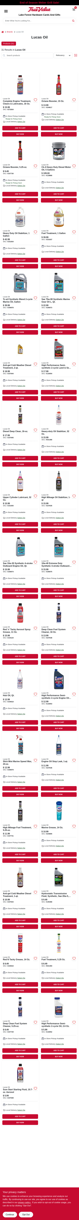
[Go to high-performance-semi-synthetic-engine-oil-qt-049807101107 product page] (59, 699)
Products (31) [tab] (8, 44)
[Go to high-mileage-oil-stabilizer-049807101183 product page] (59, 501)
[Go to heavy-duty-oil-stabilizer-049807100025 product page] (20, 236)
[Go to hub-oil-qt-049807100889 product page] (20, 699)
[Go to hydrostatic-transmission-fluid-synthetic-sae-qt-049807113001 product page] (59, 897)
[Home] (2, 32)
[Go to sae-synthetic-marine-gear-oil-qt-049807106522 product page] (59, 302)
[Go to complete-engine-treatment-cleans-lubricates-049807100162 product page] (20, 104)
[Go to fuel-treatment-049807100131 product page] (59, 236)
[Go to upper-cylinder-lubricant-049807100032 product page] (20, 501)
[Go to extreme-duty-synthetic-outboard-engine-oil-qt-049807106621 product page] (59, 567)
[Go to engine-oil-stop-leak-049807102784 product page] (59, 765)
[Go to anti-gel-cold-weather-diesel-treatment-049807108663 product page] (20, 369)
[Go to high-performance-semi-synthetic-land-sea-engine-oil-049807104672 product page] (59, 369)
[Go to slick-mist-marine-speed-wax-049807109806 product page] (20, 765)
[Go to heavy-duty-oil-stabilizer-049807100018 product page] (59, 435)
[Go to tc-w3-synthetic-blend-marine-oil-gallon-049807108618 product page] (20, 302)
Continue (10, 1214)
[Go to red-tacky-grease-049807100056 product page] (20, 962)
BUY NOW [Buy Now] (20, 134)
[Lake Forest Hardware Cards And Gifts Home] (39, 9)
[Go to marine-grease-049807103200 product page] (59, 831)
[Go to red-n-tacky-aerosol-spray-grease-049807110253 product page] (20, 633)
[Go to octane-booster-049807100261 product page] (59, 104)
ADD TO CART (20, 128)
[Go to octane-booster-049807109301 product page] (20, 170)
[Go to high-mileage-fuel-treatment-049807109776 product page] (20, 831)
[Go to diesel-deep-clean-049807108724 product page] (20, 435)
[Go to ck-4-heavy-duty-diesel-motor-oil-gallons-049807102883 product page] (59, 170)
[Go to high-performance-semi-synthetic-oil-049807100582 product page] (59, 1027)
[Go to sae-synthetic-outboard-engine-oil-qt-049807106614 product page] (20, 567)
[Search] (73, 20)
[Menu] (6, 11)
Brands (10, 32)
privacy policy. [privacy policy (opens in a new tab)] (24, 1202)
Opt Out (25, 1214)
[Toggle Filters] (75, 55)
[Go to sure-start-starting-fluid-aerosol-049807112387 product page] (20, 1093)
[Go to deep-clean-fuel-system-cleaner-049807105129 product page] (59, 633)
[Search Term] (39, 20)
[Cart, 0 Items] (74, 9)
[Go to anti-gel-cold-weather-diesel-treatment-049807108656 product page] (20, 897)
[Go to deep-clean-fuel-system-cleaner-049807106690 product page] (20, 1027)
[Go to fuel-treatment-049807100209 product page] (59, 962)
